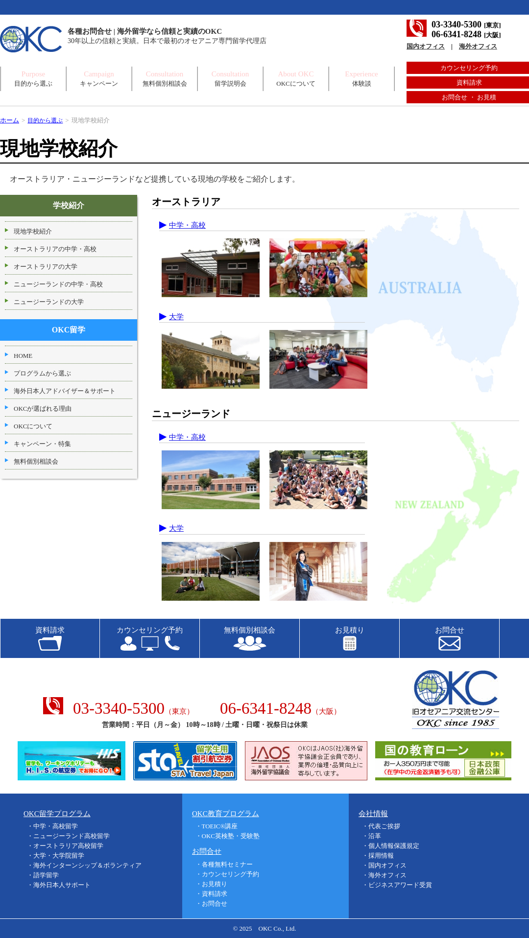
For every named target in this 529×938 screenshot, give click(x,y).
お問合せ (214, 903)
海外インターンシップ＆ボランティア (87, 865)
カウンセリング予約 (469, 67)
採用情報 (381, 855)
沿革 (374, 836)
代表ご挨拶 (384, 826)
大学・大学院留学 (58, 855)
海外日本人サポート (62, 885)
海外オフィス (478, 46)
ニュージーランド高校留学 (71, 836)
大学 (176, 316)
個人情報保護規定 (393, 845)
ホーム (9, 120)
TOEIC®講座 (220, 826)
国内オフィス (426, 46)
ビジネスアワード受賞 (400, 885)
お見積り (214, 883)
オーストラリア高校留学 (68, 845)
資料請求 (469, 82)
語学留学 (46, 875)
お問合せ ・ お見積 (469, 97)
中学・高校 (187, 225)
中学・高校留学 (55, 826)
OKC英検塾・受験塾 (231, 836)
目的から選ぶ (46, 120)
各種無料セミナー (227, 864)
